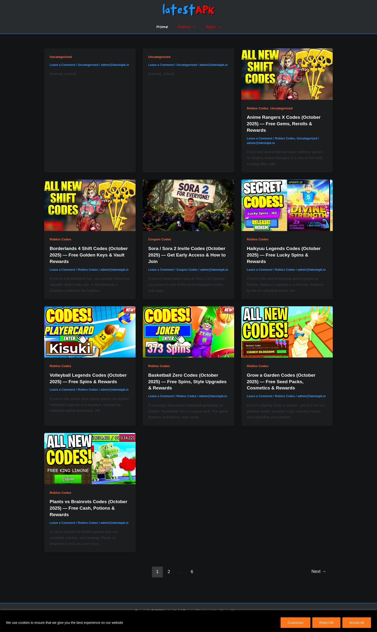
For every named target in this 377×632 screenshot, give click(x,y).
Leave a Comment (63, 65)
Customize (295, 623)
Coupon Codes (160, 239)
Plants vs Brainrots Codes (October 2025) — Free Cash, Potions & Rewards (82, 515)
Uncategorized (61, 57)
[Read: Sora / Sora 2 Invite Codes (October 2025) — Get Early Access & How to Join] (188, 204)
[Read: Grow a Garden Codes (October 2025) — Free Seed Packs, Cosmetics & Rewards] (287, 335)
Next (318, 582)
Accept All (356, 623)
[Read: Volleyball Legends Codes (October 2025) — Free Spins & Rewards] (90, 335)
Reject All (326, 623)
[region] (188, 621)
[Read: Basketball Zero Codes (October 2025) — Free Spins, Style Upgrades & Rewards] (188, 335)
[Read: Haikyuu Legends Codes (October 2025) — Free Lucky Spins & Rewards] (287, 204)
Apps (211, 27)
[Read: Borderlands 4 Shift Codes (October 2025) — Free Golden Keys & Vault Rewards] (90, 204)
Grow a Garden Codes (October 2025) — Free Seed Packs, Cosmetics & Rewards (283, 384)
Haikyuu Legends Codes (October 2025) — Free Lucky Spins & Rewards (285, 254)
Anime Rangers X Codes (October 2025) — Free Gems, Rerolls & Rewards (285, 123)
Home (164, 27)
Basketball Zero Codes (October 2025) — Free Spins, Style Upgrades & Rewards (184, 384)
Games (187, 27)
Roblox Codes (258, 108)
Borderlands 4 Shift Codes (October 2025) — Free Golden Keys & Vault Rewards (84, 254)
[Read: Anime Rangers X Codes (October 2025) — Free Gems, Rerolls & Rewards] (287, 74)
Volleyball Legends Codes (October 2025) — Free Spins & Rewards (85, 384)
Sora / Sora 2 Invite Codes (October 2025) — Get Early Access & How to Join (188, 254)
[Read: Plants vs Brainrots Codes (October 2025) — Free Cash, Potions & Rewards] (90, 465)
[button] (193, 27)
